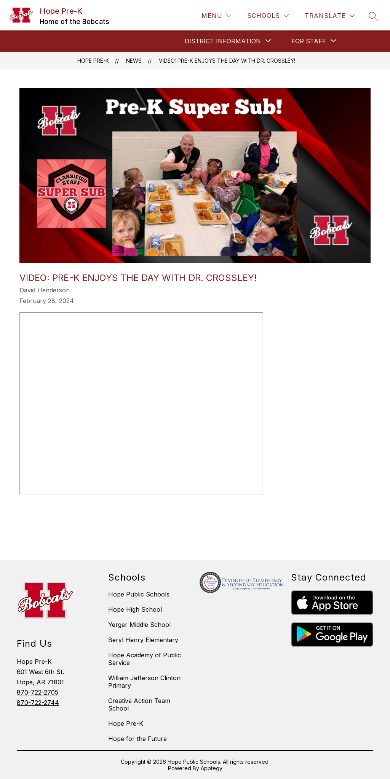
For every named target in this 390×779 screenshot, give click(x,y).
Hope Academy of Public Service (144, 658)
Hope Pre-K (93, 60)
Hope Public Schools (138, 594)
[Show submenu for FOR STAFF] (308, 41)
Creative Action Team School (139, 704)
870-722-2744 (38, 702)
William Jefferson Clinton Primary (144, 681)
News (134, 60)
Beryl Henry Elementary (143, 640)
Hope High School (135, 609)
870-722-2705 (37, 692)
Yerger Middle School (139, 624)
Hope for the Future (137, 739)
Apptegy (211, 768)
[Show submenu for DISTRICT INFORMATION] (223, 41)
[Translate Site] (329, 16)
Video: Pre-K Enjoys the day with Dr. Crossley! (227, 60)
